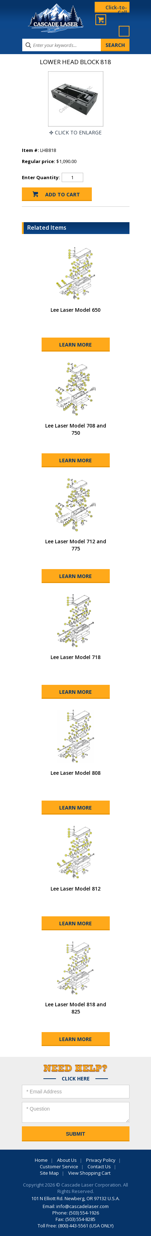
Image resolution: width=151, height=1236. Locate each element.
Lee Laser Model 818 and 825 (75, 1008)
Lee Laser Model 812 (75, 888)
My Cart (100, 19)
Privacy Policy (100, 1160)
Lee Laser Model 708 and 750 (75, 429)
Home (41, 1160)
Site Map (49, 1173)
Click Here (76, 1078)
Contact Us (99, 1166)
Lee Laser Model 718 (75, 657)
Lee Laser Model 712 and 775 (75, 545)
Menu (124, 31)
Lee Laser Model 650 (75, 309)
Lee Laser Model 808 (75, 772)
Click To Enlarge (78, 132)
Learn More (75, 344)
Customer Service (59, 1166)
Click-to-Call (116, 8)
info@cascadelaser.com (82, 1206)
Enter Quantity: (41, 177)
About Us (67, 1160)
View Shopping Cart (89, 1173)
